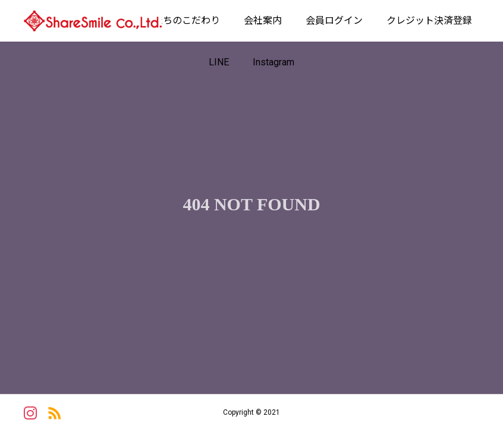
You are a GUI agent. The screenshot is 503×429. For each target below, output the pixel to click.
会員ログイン (334, 20)
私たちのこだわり (182, 20)
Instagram (273, 62)
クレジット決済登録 (429, 20)
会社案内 (263, 20)
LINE (219, 62)
